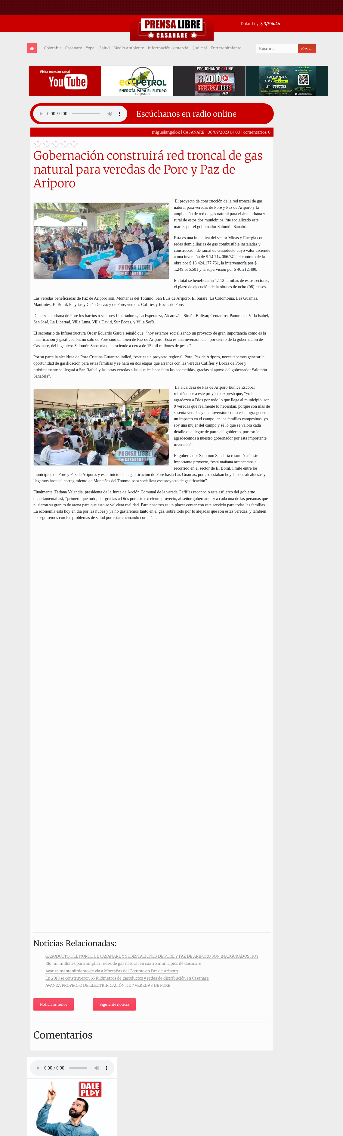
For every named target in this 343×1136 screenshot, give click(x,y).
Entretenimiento (226, 47)
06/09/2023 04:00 (224, 132)
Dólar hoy (249, 23)
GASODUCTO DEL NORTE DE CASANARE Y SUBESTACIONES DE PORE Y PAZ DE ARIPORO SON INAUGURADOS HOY (151, 956)
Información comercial (169, 47)
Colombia (53, 47)
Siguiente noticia (114, 1004)
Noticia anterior (53, 1004)
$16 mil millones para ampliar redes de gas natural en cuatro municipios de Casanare (123, 963)
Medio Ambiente (128, 47)
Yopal (91, 47)
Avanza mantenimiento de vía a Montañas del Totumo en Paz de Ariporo (111, 970)
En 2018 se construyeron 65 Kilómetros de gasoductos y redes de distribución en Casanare (127, 978)
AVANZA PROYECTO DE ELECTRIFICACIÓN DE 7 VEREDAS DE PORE (107, 985)
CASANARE (193, 132)
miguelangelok (166, 132)
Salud (104, 47)
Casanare (73, 47)
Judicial (200, 47)
